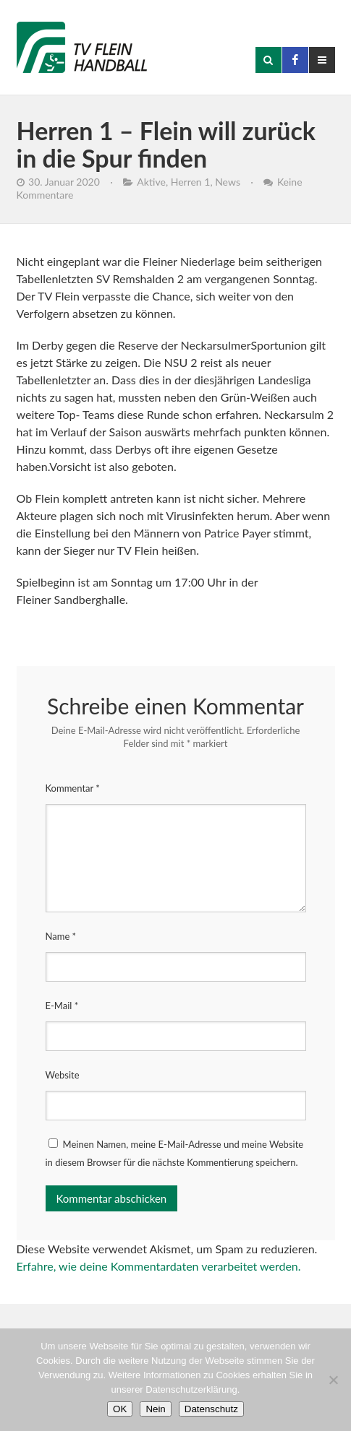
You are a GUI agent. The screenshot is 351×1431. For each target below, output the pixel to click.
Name (61, 936)
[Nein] (333, 1379)
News (227, 182)
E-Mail (62, 1005)
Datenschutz (211, 1409)
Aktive (151, 182)
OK (120, 1409)
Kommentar (73, 788)
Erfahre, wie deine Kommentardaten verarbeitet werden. (159, 1266)
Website (63, 1075)
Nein (155, 1409)
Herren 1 (191, 182)
